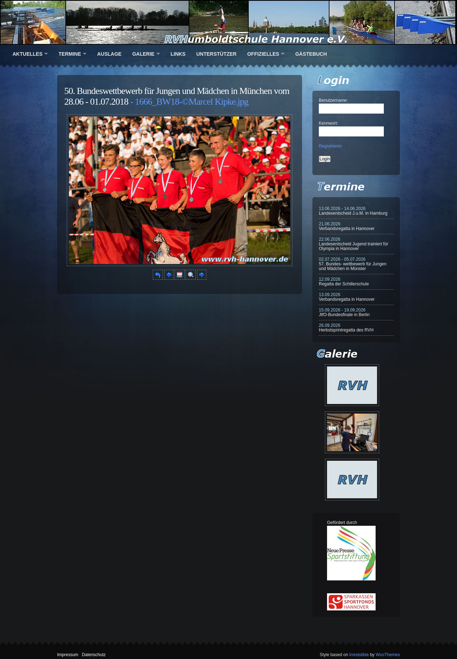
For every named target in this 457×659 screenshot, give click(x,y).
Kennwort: (328, 123)
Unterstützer (216, 54)
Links (178, 54)
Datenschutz (94, 654)
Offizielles (263, 54)
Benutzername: (333, 100)
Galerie (143, 54)
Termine (70, 54)
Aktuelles (27, 54)
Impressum (67, 654)
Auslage (109, 54)
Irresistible (359, 654)
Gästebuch (311, 54)
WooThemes (388, 654)
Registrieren (330, 146)
